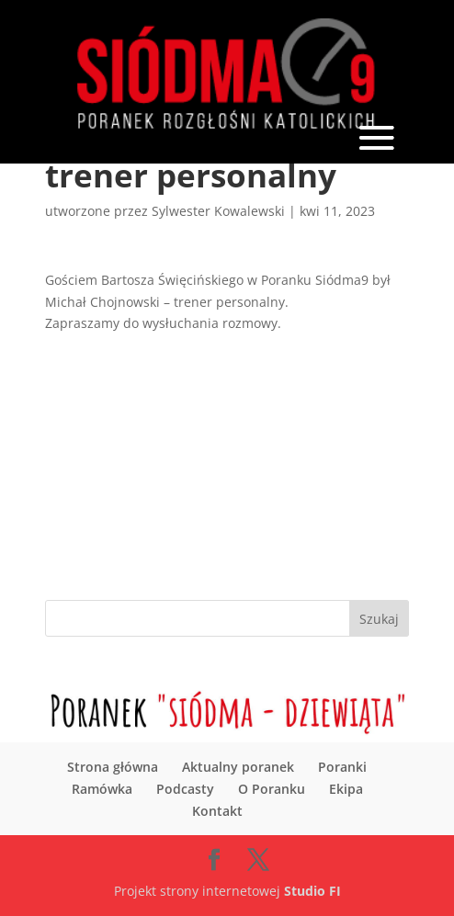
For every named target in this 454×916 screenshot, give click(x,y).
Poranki (342, 766)
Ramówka (102, 788)
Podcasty (185, 788)
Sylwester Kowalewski (218, 211)
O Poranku (271, 788)
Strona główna (112, 766)
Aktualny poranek (238, 766)
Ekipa (346, 788)
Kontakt (217, 811)
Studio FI (312, 890)
